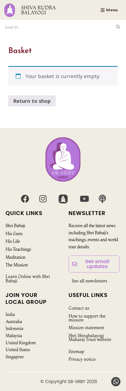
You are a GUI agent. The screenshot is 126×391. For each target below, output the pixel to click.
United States (18, 349)
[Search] (118, 26)
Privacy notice (82, 359)
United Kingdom (21, 342)
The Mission (17, 265)
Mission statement (86, 327)
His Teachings (18, 249)
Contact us (79, 308)
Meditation (16, 257)
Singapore (15, 356)
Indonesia (14, 328)
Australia (14, 321)
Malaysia (14, 335)
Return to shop (32, 101)
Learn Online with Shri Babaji (28, 278)
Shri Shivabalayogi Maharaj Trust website (90, 337)
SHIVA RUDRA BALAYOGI (38, 10)
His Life (13, 241)
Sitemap (76, 351)
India (10, 314)
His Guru (14, 233)
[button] (115, 381)
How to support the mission (87, 318)
